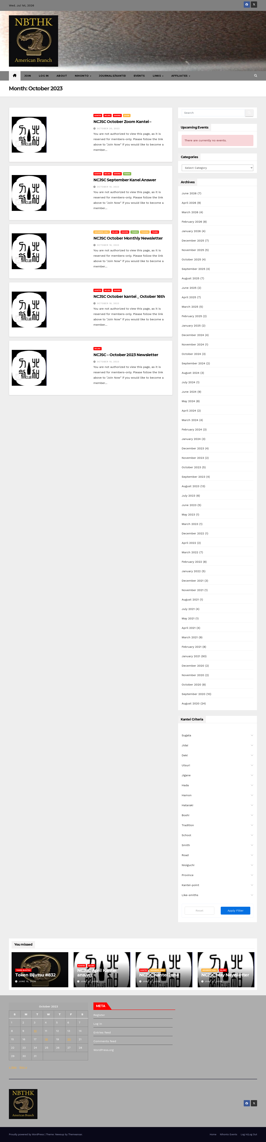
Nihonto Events (228, 1134)
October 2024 (191, 354)
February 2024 (192, 429)
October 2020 (191, 684)
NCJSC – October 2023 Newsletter (125, 354)
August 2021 (190, 599)
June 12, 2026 (89, 981)
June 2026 (189, 193)
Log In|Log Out (249, 1134)
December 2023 (193, 448)
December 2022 (193, 533)
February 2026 (192, 221)
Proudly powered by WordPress (27, 1134)
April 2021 (189, 628)
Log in (97, 1023)
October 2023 (191, 467)
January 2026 (191, 231)
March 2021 (190, 637)
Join (27, 75)
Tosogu (145, 232)
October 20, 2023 (108, 128)
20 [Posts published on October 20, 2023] (69, 1039)
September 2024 (193, 363)
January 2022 (191, 571)
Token (127, 174)
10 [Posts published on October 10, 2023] (35, 1031)
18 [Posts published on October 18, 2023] (46, 1039)
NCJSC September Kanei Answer (124, 180)
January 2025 (191, 325)
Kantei (97, 115)
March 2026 (190, 212)
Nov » (23, 1067)
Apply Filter (235, 910)
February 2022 (192, 561)
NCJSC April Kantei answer (96, 972)
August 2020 (191, 703)
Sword (117, 115)
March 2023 (190, 524)
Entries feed (102, 1032)
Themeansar (75, 1134)
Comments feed (104, 1041)
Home (213, 1134)
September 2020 (193, 694)
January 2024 (191, 439)
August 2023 (190, 486)
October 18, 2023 (108, 187)
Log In (44, 75)
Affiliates (180, 75)
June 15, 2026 (27, 981)
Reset (199, 910)
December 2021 (193, 580)
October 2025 (191, 259)
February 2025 (192, 316)
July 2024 (188, 382)
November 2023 (193, 458)
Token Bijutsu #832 (35, 974)
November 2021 (192, 590)
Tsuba (155, 232)
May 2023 (188, 514)
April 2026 (189, 202)
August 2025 (190, 278)
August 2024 (190, 372)
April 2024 (189, 410)
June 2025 (189, 287)
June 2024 (189, 391)
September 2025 (193, 269)
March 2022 (190, 552)
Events (139, 75)
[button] (255, 75)
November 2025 (193, 250)
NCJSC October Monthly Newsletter (128, 238)
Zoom (126, 115)
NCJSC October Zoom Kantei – (122, 121)
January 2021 (191, 656)
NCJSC (107, 115)
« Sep (13, 1067)
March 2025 (190, 306)
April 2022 (189, 543)
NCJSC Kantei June (159, 974)
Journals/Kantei (112, 75)
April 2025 (189, 297)
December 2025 (193, 240)
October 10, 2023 (108, 361)
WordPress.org (103, 1050)
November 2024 (193, 344)
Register (99, 1015)
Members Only (101, 232)
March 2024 (190, 420)
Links (157, 75)
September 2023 (193, 476)
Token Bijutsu (23, 970)
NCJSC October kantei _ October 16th (129, 296)
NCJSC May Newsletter (225, 974)
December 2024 (193, 335)
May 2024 (188, 401)
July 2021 (188, 609)
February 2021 (191, 646)
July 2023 (188, 495)
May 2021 (188, 618)
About (62, 75)
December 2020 (193, 665)
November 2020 (193, 675)
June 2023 (189, 505)
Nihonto (82, 75)
